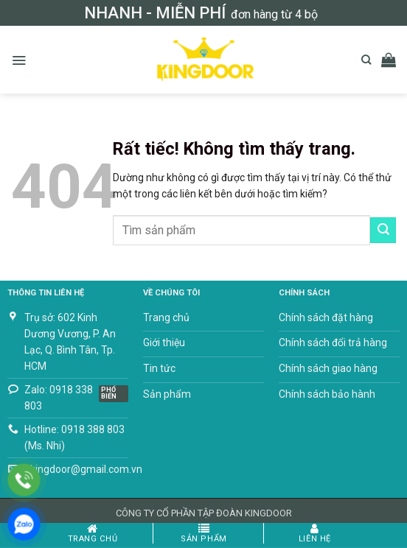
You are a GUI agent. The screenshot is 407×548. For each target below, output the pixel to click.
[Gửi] (383, 229)
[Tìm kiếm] (366, 59)
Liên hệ (314, 533)
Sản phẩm (203, 533)
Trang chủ (93, 533)
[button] (19, 60)
